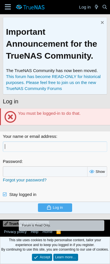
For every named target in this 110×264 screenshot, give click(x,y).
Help (34, 232)
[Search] (105, 7)
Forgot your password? (24, 179)
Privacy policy (15, 232)
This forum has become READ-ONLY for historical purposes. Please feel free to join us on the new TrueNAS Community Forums (53, 82)
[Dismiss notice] (101, 23)
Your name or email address (29, 136)
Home (47, 232)
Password (12, 161)
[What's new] (96, 7)
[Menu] (8, 7)
